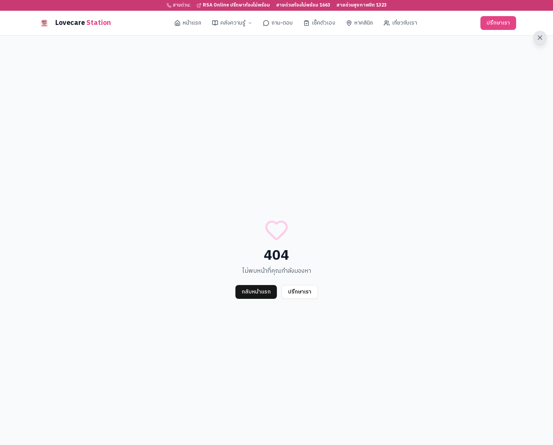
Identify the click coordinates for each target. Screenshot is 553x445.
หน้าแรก (187, 22)
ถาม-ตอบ (278, 22)
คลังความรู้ (232, 22)
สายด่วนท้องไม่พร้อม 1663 (303, 5)
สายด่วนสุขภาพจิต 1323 (361, 5)
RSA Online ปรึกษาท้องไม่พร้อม (233, 5)
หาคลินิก (359, 22)
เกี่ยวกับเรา (400, 22)
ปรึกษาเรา (498, 22)
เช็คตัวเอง (319, 22)
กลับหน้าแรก (256, 291)
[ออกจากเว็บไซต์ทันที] (540, 37)
